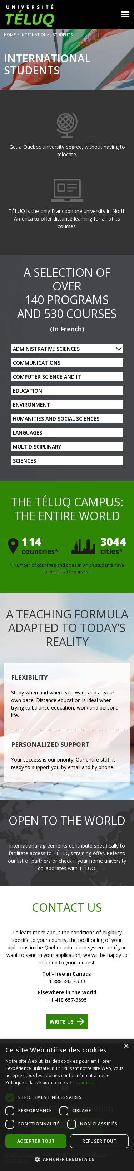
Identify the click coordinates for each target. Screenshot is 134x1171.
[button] (67, 1159)
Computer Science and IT (47, 376)
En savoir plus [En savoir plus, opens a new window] (84, 1083)
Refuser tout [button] (99, 1141)
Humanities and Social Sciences (56, 418)
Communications (36, 362)
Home (10, 34)
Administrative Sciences (46, 348)
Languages (27, 432)
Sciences (24, 460)
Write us (62, 1021)
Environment (31, 404)
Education (27, 390)
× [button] (126, 1046)
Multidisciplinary (37, 446)
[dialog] (67, 1105)
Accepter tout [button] (36, 1141)
